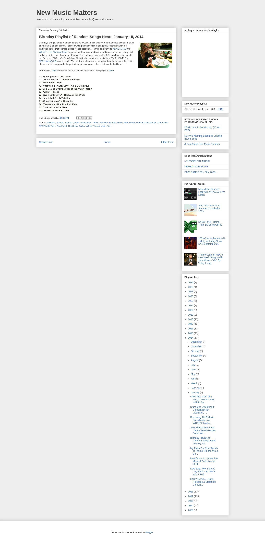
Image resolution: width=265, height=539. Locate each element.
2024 (191, 291)
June (194, 369)
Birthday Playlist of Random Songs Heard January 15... (203, 441)
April (193, 378)
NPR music (162, 122)
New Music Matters (66, 12)
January (195, 392)
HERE (220, 109)
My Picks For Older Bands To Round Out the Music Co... (204, 451)
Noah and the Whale (146, 122)
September (197, 355)
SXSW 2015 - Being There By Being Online (210, 223)
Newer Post (46, 142)
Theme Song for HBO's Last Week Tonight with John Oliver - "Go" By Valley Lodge (210, 259)
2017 (191, 324)
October (195, 351)
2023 (191, 296)
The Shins (73, 126)
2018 (191, 319)
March (194, 383)
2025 (191, 287)
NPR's (48, 61)
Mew (126, 122)
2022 (191, 301)
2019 (191, 314)
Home (107, 142)
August (195, 360)
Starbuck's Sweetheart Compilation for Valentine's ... (202, 410)
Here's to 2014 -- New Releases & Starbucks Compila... (203, 482)
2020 (191, 310)
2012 (191, 496)
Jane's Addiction (100, 122)
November (196, 346)
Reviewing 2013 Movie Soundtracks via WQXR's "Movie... (202, 420)
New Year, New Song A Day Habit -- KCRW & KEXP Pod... (202, 471)
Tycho (82, 126)
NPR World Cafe (47, 126)
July (193, 365)
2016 (191, 328)
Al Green (51, 122)
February (196, 388)
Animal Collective (64, 122)
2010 (191, 505)
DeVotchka (85, 122)
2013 (191, 491)
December (196, 341)
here (54, 70)
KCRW (122, 49)
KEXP (115, 49)
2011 (191, 501)
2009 (191, 510)
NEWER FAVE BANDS (196, 166)
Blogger (149, 532)
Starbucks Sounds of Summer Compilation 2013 (209, 208)
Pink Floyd (61, 126)
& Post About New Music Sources (202, 144)
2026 (191, 282)
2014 (191, 337)
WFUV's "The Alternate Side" (53, 52)
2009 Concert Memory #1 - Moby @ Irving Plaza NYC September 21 (211, 241)
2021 (191, 305)
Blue (77, 122)
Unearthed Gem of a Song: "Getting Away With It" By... (202, 399)
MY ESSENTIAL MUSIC (197, 161)
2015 (191, 333)
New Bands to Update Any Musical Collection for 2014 (204, 461)
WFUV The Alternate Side (98, 126)
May (193, 374)
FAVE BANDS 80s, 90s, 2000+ (200, 172)
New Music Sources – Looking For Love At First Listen (211, 192)
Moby (132, 122)
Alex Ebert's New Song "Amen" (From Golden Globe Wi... (203, 430)
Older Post (167, 142)
